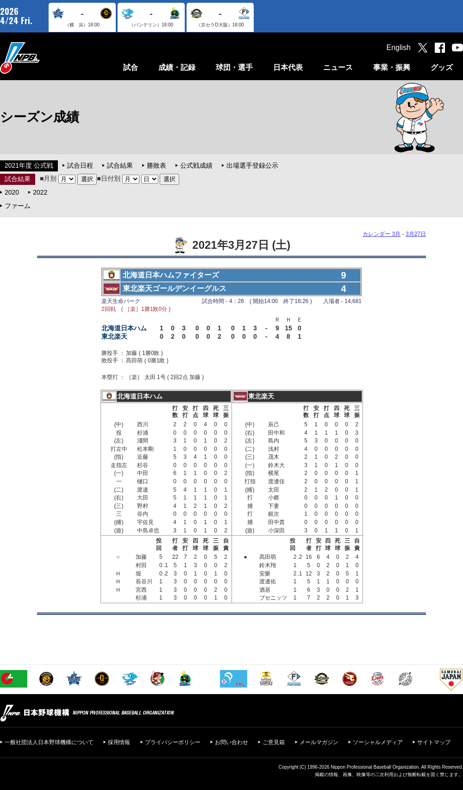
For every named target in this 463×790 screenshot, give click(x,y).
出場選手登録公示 (252, 165)
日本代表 (288, 67)
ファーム (18, 205)
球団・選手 (234, 67)
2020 (12, 192)
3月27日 (416, 234)
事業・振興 (391, 67)
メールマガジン (319, 742)
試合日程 (80, 165)
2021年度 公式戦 (29, 165)
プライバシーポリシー (172, 742)
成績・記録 (176, 67)
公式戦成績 (196, 165)
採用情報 (119, 742)
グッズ (442, 67)
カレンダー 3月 (381, 234)
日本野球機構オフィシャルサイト (43, 58)
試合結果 (120, 165)
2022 (40, 192)
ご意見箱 (274, 742)
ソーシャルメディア (378, 742)
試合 (130, 67)
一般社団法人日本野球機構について (49, 742)
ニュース (338, 67)
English (399, 47)
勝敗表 (156, 165)
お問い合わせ (231, 742)
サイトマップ (433, 742)
